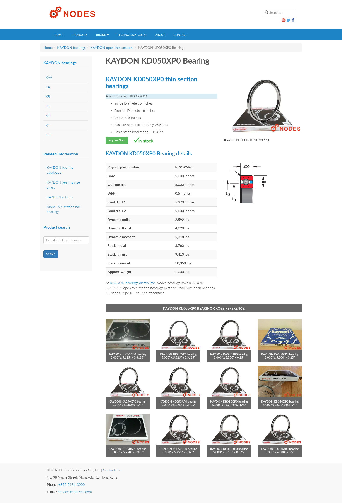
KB (48, 96)
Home (58, 34)
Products (79, 34)
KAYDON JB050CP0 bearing (127, 354)
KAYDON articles (60, 197)
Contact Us (111, 470)
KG (48, 135)
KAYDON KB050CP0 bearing (229, 401)
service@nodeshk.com (75, 491)
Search (50, 254)
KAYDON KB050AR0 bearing (178, 401)
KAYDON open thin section (111, 47)
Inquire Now (116, 140)
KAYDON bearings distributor (132, 283)
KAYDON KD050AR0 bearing (280, 449)
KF (48, 125)
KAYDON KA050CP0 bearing (280, 354)
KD (48, 115)
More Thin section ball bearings (64, 209)
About (160, 34)
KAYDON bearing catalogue (60, 169)
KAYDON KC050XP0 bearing (229, 449)
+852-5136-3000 (71, 484)
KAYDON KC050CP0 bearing (178, 449)
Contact (180, 34)
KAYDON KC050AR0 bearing (127, 449)
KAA (49, 77)
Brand (102, 34)
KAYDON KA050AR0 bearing (229, 354)
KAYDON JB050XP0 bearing (178, 354)
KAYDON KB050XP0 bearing (280, 401)
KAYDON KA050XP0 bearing (127, 401)
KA (48, 87)
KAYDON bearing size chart (63, 184)
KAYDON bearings (71, 47)
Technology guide (132, 34)
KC (48, 106)
